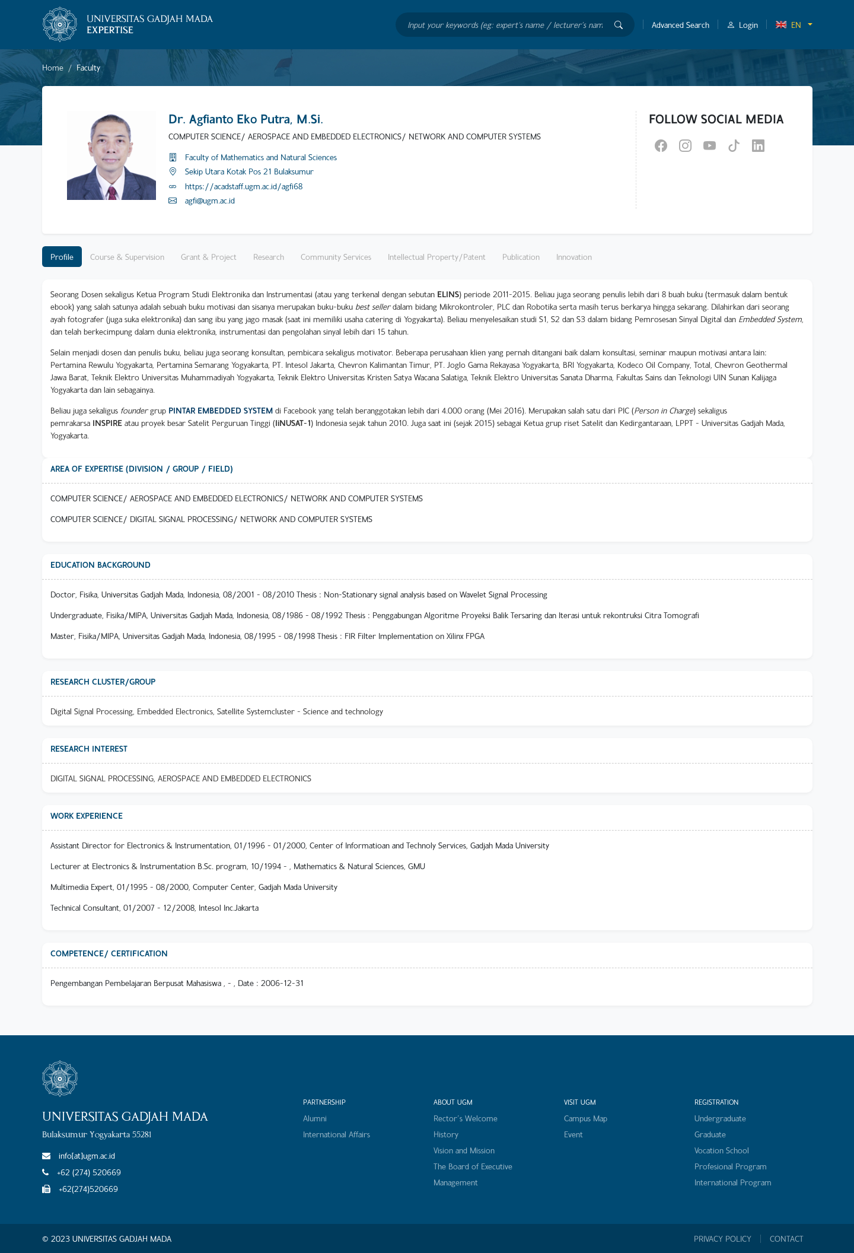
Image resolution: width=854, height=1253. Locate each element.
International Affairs (336, 1134)
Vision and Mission (464, 1150)
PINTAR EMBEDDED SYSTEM (220, 410)
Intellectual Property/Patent (437, 257)
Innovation (574, 257)
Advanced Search (680, 25)
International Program (733, 1182)
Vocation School (721, 1150)
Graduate (710, 1134)
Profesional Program (730, 1166)
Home (52, 67)
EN (788, 25)
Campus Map (585, 1118)
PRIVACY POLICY (722, 1239)
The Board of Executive (473, 1166)
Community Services (336, 257)
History (446, 1134)
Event (573, 1134)
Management (456, 1182)
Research (268, 257)
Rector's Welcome (466, 1118)
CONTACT (787, 1239)
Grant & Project (209, 257)
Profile (62, 257)
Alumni (315, 1118)
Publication (521, 257)
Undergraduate (720, 1118)
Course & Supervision (127, 257)
